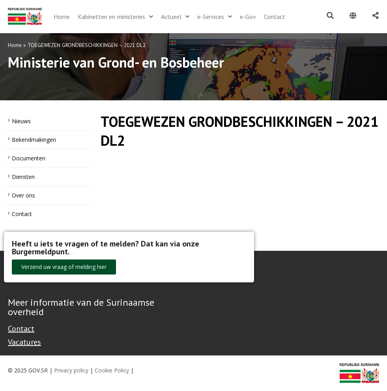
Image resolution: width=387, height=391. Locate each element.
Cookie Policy (112, 370)
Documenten (28, 158)
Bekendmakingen (34, 139)
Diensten (23, 176)
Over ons (23, 195)
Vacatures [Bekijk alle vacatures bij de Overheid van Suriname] (24, 342)
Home (15, 45)
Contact (22, 214)
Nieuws (21, 121)
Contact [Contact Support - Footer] (21, 328)
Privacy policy (71, 370)
